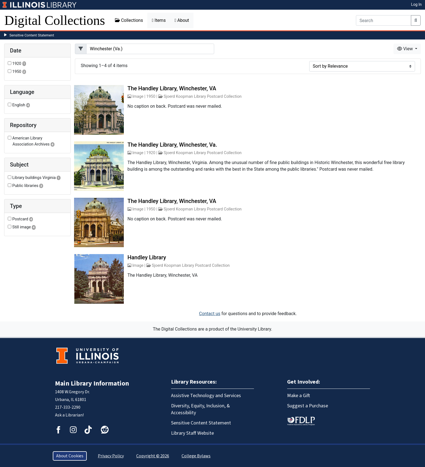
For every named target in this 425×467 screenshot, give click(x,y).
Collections (129, 20)
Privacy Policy (111, 456)
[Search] (383, 20)
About (182, 20)
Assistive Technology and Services (206, 395)
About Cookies (69, 456)
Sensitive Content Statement (31, 35)
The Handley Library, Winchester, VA (171, 88)
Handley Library (146, 257)
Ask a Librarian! (69, 415)
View (405, 48)
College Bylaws (196, 456)
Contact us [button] (209, 313)
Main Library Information (92, 383)
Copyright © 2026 (152, 456)
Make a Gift (298, 395)
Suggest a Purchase (307, 405)
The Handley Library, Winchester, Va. (172, 144)
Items (159, 20)
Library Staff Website (192, 433)
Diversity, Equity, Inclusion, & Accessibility (200, 409)
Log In (416, 4)
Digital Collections (54, 20)
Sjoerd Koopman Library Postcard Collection (203, 96)
